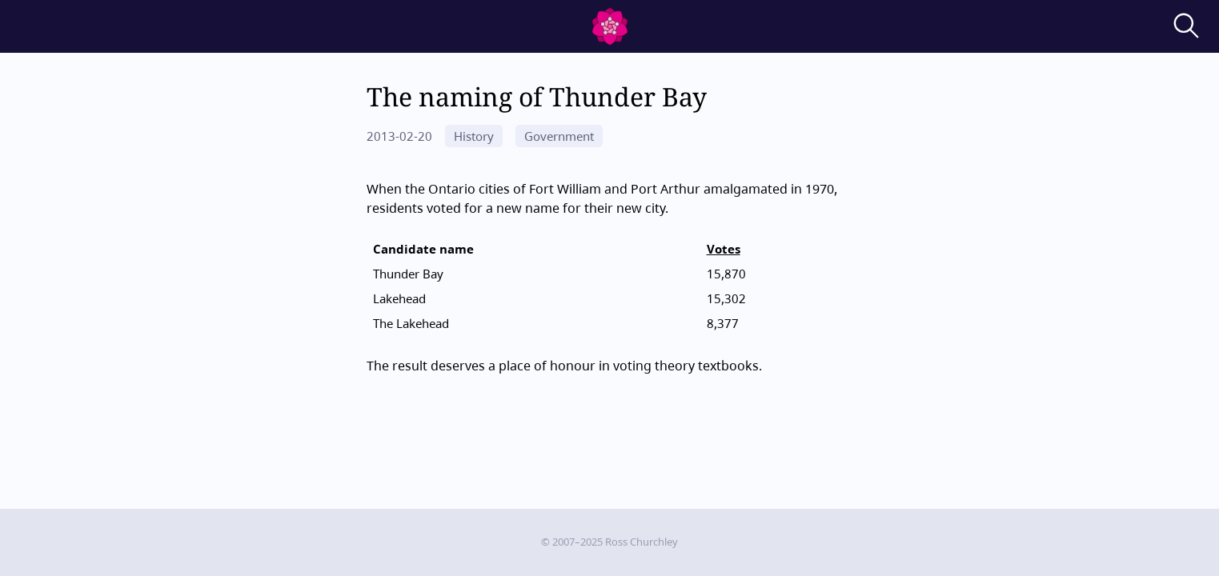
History (474, 136)
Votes (723, 249)
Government (559, 136)
